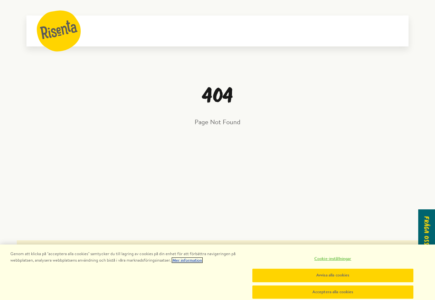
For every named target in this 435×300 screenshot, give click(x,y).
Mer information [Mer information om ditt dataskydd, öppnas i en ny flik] (187, 263)
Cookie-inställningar (332, 261)
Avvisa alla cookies (332, 277)
